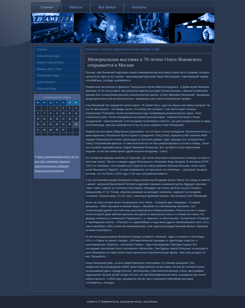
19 (76, 119)
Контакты (139, 7)
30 (57, 130)
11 (70, 113)
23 (57, 124)
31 (63, 130)
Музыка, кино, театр (49, 68)
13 (38, 119)
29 (51, 130)
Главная (47, 7)
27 (38, 130)
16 (57, 119)
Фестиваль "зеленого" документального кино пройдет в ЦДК (123, 49)
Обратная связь (47, 88)
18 (70, 119)
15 (51, 119)
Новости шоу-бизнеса (50, 62)
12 (76, 113)
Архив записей (46, 82)
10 (63, 113)
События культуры (48, 55)
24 (63, 124)
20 (38, 124)
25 (70, 124)
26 (76, 124)
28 (44, 130)
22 (51, 124)
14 (44, 119)
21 (44, 124)
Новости (75, 7)
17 (63, 119)
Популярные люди (48, 75)
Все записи (107, 7)
